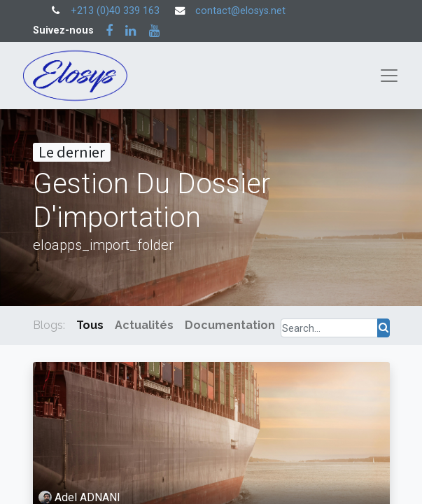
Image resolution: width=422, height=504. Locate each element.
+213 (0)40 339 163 (115, 11)
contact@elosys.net (240, 11)
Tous (90, 325)
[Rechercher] (383, 327)
